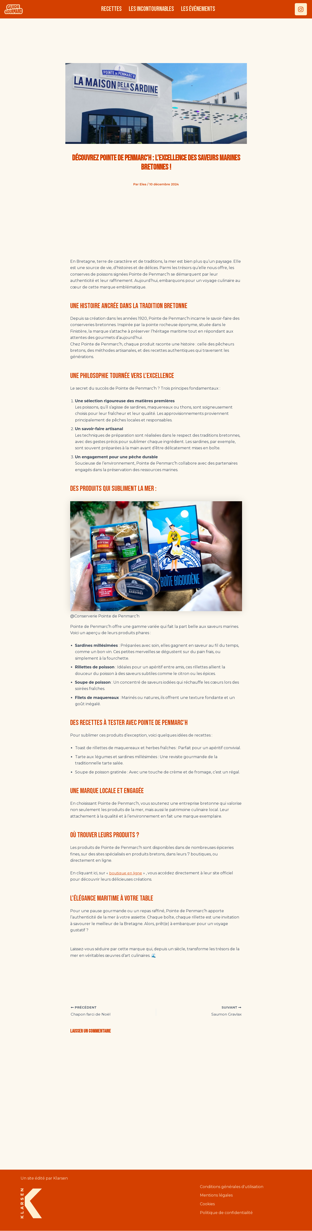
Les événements (198, 9)
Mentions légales (216, 1195)
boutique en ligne (126, 873)
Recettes (111, 9)
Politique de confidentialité (226, 1213)
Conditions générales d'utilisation (231, 1187)
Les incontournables (151, 9)
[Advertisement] (156, 38)
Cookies (207, 1204)
